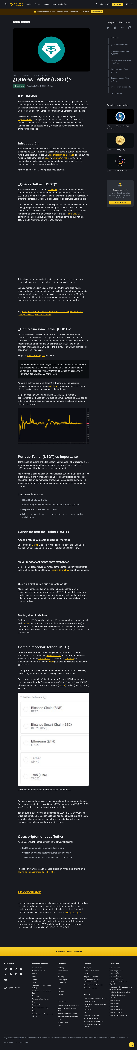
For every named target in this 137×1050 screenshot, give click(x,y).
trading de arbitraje (60, 570)
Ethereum (57, 158)
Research (61, 992)
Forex (26, 623)
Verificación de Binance (91, 1015)
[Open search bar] (96, 4)
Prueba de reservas (90, 988)
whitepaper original (36, 355)
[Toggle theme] (132, 4)
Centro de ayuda (89, 1001)
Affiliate (86, 974)
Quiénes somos (37, 968)
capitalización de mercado (61, 155)
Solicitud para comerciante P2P (68, 1005)
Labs (59, 1019)
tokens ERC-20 (73, 214)
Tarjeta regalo (62, 980)
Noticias (34, 977)
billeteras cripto (54, 655)
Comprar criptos (63, 971)
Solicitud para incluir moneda (67, 1013)
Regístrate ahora (120, 203)
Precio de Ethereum (116, 979)
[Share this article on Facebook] (115, 27)
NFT (59, 986)
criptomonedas (25, 119)
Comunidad (36, 1005)
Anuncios (35, 974)
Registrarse (117, 4)
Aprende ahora (97, 12)
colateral (53, 386)
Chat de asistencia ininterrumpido (95, 998)
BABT (60, 989)
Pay (59, 974)
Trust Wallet (44, 658)
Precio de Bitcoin (115, 976)
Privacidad (35, 996)
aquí (20, 1039)
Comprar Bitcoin (114, 1000)
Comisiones (88, 1009)
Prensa (34, 980)
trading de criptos (73, 912)
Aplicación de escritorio (91, 971)
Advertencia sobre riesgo (40, 1008)
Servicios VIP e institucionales (68, 1016)
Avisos (34, 1011)
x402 (59, 1025)
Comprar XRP (114, 1006)
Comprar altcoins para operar (119, 1015)
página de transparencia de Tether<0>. (36, 872)
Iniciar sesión (105, 4)
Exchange (61, 968)
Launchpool (62, 983)
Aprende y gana (114, 968)
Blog (33, 1002)
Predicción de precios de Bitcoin (120, 992)
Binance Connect (63, 1022)
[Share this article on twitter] (108, 27)
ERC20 (62, 685)
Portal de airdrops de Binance (93, 1021)
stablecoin (52, 189)
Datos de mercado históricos (93, 985)
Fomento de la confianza (40, 999)
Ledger (50, 662)
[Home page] (16, 4)
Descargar (87, 968)
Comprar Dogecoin (115, 1009)
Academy (61, 977)
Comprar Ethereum (115, 1012)
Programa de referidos (91, 977)
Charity (60, 995)
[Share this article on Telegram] (122, 27)
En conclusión (29, 892)
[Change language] (127, 4)
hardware (69, 658)
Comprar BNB (114, 1003)
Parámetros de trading (91, 1018)
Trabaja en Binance (38, 971)
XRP (66, 158)
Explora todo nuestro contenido (68, 951)
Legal (34, 983)
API (85, 1012)
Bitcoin (48, 158)
